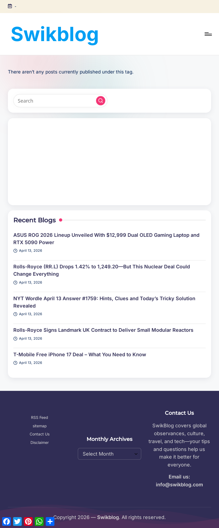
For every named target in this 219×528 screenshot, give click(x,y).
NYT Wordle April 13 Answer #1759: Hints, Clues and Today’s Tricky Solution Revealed (104, 302)
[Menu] (208, 34)
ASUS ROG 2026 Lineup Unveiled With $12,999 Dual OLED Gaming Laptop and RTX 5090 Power (106, 238)
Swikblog (55, 34)
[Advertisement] (109, 162)
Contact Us (40, 434)
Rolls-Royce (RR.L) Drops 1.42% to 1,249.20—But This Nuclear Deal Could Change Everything (101, 270)
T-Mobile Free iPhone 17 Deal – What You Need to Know (79, 354)
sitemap (40, 425)
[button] (100, 100)
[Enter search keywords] (60, 100)
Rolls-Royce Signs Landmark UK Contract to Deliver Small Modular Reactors (103, 330)
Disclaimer (39, 442)
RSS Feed (39, 417)
